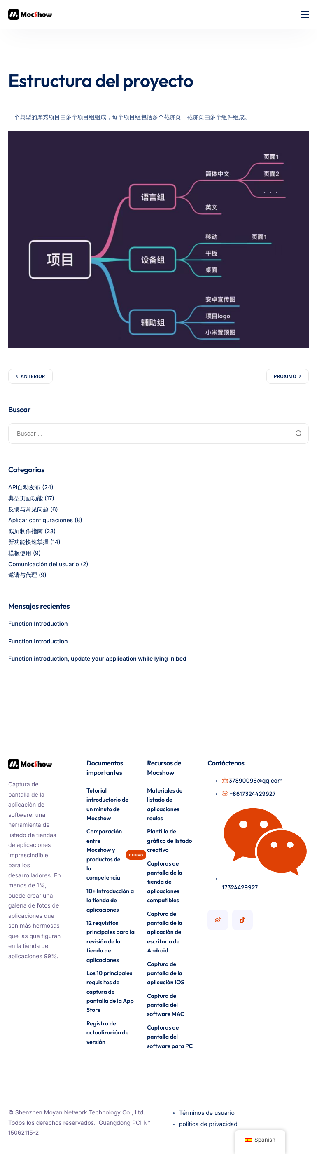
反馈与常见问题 (28, 509)
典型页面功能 (25, 498)
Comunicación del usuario (43, 564)
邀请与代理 (22, 575)
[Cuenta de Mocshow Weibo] (217, 920)
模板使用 (19, 553)
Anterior (33, 376)
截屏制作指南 (25, 531)
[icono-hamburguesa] (305, 14)
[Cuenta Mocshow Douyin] (242, 920)
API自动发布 (24, 487)
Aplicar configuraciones (40, 520)
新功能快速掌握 (28, 542)
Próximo (285, 376)
